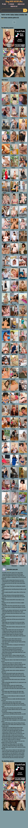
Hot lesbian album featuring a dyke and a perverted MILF (12, 687)
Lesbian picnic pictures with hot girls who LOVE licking (12, 574)
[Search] (14, 10)
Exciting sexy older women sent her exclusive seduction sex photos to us (12, 671)
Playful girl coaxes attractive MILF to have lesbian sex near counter (12, 600)
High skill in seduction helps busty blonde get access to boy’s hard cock (13, 613)
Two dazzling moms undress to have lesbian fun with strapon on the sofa (13, 660)
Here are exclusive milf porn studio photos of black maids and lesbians (13, 636)
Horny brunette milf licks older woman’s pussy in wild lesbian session (13, 680)
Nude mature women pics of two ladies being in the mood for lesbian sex (13, 597)
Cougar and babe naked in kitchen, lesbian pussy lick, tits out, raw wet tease (13, 627)
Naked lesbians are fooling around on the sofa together (12, 744)
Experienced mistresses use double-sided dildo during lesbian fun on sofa (13, 699)
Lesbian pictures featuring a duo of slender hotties (11, 702)
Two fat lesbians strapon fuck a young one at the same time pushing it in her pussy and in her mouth (12, 741)
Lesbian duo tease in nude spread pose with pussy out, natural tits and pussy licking (13, 677)
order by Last (14, 6)
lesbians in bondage (18, 14)
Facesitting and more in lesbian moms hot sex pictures (12, 632)
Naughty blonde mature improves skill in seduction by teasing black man (13, 747)
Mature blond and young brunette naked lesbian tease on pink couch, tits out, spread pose (13, 653)
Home (4, 4)
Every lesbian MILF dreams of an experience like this (11, 663)
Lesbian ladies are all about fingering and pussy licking (12, 727)
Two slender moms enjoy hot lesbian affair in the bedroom (12, 730)
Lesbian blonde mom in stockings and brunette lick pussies (12, 581)
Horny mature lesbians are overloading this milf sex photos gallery (12, 693)
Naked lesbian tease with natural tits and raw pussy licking (12, 622)
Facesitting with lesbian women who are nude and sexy (12, 718)
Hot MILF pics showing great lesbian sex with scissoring (12, 745)
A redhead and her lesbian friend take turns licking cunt (12, 631)
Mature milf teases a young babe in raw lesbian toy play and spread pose (13, 624)
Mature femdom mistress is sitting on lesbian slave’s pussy (12, 655)
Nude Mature (14, 1)
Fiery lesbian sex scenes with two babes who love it (11, 638)
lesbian (11, 14)
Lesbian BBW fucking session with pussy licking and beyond (13, 723)
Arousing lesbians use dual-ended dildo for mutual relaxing (12, 753)
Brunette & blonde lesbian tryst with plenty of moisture (12, 634)
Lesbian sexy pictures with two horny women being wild (12, 717)
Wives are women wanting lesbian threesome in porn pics (12, 580)
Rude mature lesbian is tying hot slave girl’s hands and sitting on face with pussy (13, 642)
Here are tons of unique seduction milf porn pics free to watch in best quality (13, 710)
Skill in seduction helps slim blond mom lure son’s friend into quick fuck (13, 616)
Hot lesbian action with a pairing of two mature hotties (12, 572)
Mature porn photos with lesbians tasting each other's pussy (13, 751)
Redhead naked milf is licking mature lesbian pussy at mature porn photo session (13, 725)
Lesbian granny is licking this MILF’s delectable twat (11, 732)
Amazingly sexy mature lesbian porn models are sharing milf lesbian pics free (13, 696)
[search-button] (25, 10)
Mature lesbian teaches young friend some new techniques (12, 754)
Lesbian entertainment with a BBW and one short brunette (12, 703)
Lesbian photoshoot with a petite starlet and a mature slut (12, 675)
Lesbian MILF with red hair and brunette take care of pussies (13, 605)
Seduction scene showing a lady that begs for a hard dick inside (13, 610)
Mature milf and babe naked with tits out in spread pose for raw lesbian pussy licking (13, 683)
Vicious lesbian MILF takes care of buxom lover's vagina (12, 611)
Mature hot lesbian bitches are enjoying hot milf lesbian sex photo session (13, 645)
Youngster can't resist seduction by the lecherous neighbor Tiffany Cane (12, 603)
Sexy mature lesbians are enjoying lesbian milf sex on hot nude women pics (13, 577)
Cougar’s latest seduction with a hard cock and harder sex (12, 629)
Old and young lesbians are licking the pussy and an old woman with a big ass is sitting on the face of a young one (13, 738)
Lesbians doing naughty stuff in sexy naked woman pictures (12, 756)
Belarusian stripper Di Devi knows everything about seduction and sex (13, 586)
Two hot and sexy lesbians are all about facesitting (11, 712)
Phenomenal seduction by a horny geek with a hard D (11, 648)
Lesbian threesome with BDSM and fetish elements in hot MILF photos (13, 714)
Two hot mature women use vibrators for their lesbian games (13, 750)
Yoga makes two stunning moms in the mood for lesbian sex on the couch (13, 657)
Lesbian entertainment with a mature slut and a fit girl (12, 666)
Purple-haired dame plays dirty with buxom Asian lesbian (12, 757)
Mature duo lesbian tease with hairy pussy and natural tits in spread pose (13, 619)
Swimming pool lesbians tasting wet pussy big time (11, 640)
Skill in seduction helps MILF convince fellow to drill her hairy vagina (13, 592)
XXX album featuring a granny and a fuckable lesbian (11, 685)
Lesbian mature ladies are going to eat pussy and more (12, 735)
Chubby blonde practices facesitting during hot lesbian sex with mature (13, 589)
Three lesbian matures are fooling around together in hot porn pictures (13, 607)
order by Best (21, 4)
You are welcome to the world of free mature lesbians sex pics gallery (13, 689)
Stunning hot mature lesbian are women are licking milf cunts (13, 664)
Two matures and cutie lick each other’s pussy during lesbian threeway (13, 583)
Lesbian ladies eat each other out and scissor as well (11, 729)
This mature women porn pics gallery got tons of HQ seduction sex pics (13, 705)
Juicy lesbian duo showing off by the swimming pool (11, 649)
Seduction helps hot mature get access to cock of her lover (12, 733)
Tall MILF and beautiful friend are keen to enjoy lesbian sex (12, 575)
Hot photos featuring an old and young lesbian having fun (12, 595)
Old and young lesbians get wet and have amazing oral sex (12, 736)
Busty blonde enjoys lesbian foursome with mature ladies (12, 691)
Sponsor (11, 4)
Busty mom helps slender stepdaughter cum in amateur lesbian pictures (13, 720)
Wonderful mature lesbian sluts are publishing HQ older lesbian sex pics (13, 668)
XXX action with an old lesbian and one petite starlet (11, 708)
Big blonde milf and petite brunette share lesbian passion (12, 673)
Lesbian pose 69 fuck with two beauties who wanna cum (12, 651)
